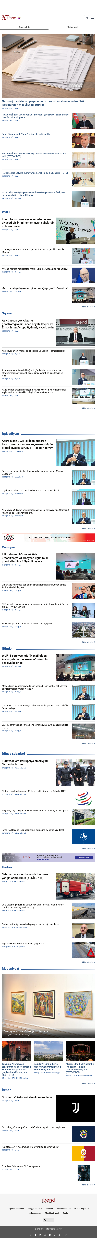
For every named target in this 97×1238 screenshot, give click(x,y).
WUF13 (7, 212)
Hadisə (7, 867)
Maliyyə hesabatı (35, 1208)
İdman (6, 1090)
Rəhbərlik (49, 1208)
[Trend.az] (11, 18)
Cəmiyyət (9, 547)
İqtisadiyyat (10, 434)
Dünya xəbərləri (13, 754)
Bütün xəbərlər (87, 307)
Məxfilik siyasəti (52, 1213)
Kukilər (65, 1213)
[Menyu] (92, 17)
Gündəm (8, 648)
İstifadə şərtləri (35, 1213)
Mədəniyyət (10, 968)
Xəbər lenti (72, 27)
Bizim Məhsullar (64, 1208)
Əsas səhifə (24, 27)
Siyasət (7, 313)
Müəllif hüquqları (81, 1208)
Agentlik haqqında (16, 1208)
